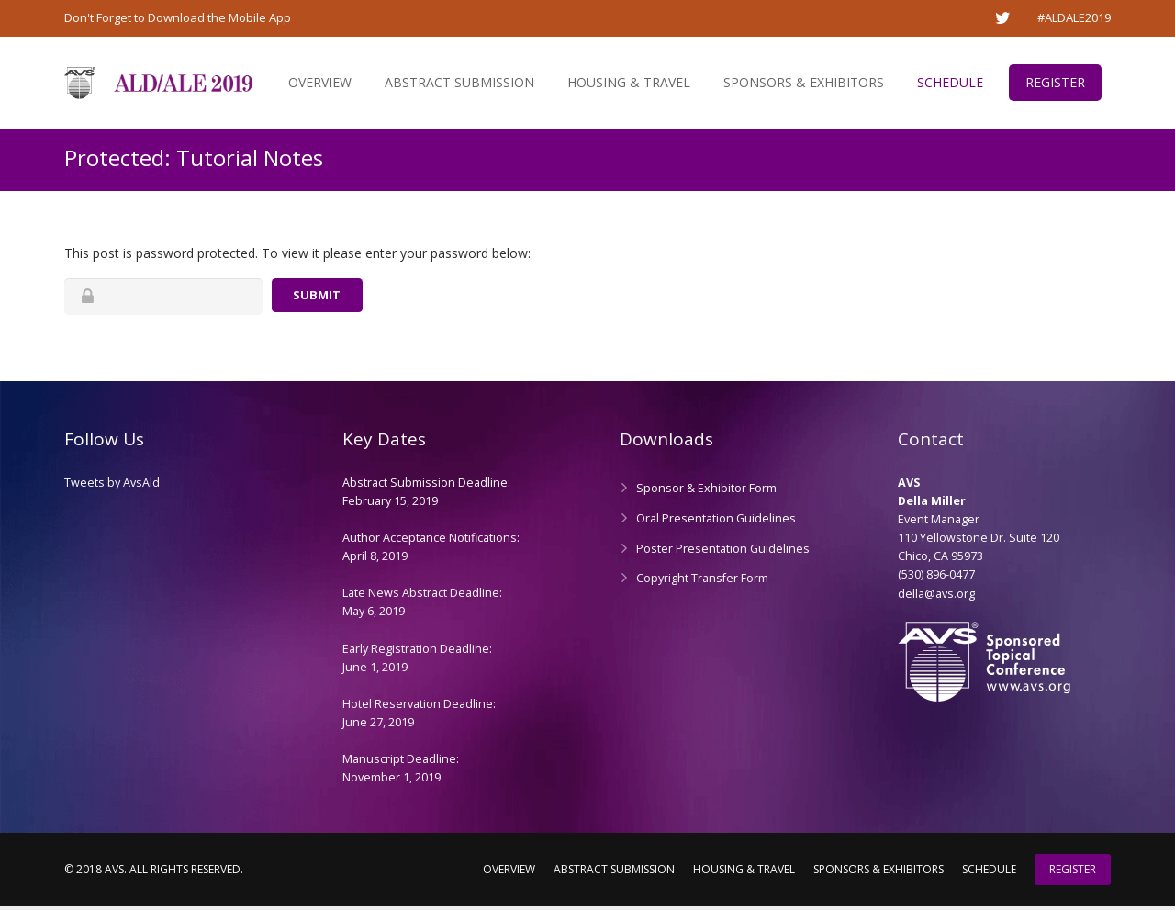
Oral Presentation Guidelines (716, 521)
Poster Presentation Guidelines (723, 551)
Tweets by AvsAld (112, 486)
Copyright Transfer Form (702, 582)
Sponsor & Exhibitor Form (706, 492)
